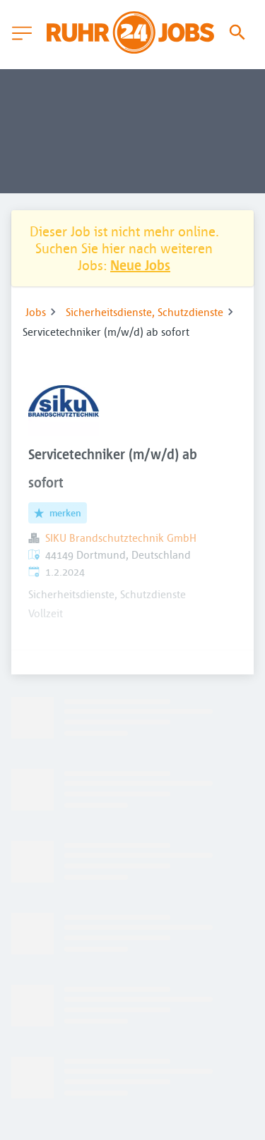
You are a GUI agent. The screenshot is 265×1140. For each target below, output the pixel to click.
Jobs (35, 312)
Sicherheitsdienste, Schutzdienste (144, 312)
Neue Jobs (140, 265)
